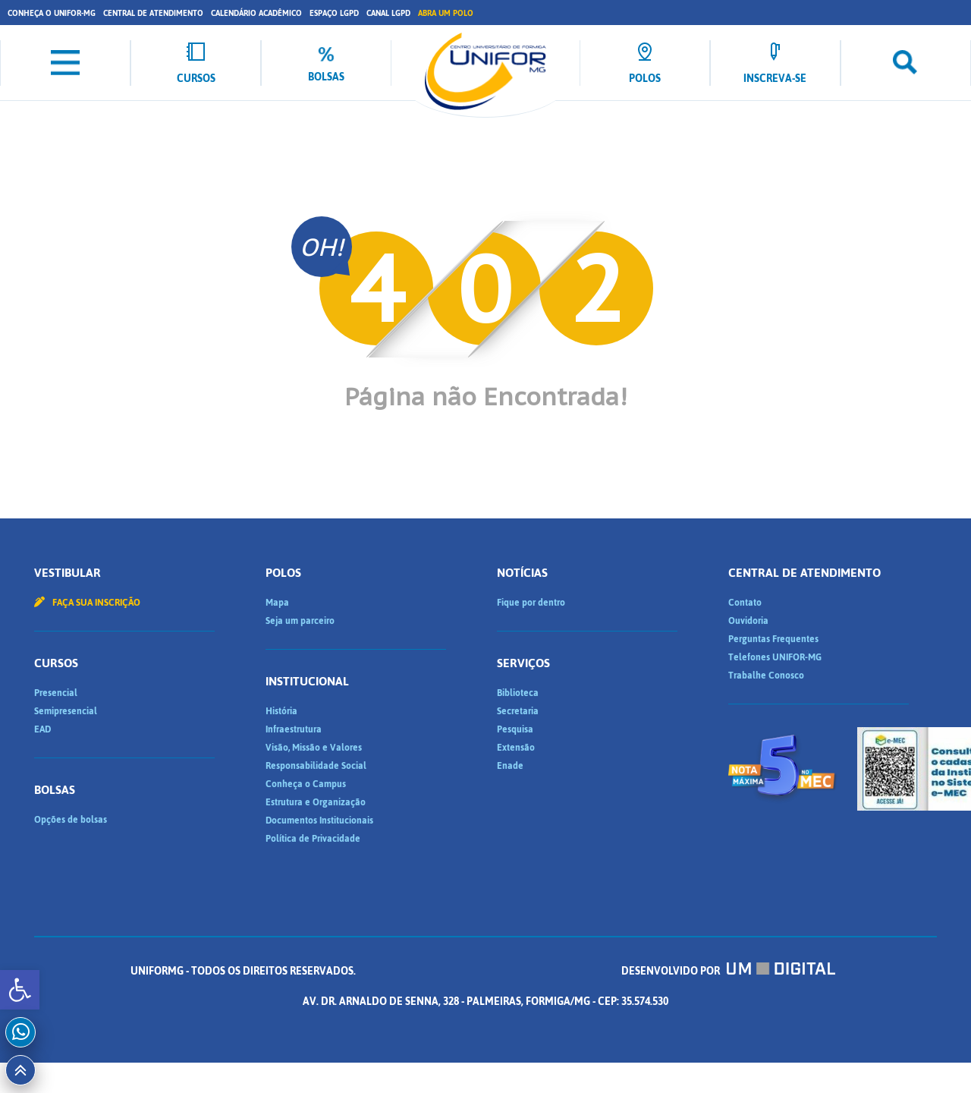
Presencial (55, 693)
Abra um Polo (445, 13)
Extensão (516, 748)
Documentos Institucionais (319, 820)
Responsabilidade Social (316, 766)
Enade (510, 766)
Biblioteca (518, 693)
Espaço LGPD (334, 13)
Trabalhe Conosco (766, 675)
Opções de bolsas (70, 820)
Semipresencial (65, 711)
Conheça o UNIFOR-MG (52, 13)
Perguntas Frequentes (773, 639)
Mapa (277, 603)
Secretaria (518, 711)
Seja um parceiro (300, 621)
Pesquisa (515, 729)
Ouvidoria (748, 621)
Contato (745, 603)
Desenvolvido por (728, 971)
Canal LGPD (388, 13)
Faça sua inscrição (87, 603)
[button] (19, 990)
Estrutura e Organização (316, 802)
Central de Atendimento (153, 13)
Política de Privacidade (313, 839)
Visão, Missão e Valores (314, 748)
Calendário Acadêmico (256, 13)
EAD (42, 729)
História (281, 711)
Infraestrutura (294, 729)
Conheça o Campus (306, 784)
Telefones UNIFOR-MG (775, 657)
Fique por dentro (531, 603)
